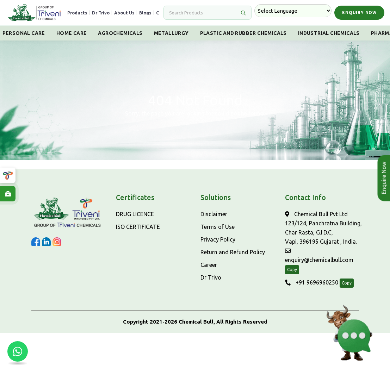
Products (77, 12)
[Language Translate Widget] (293, 10)
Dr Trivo (101, 12)
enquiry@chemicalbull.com (319, 255)
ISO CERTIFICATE (138, 227)
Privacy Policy (217, 239)
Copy (292, 269)
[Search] (203, 12)
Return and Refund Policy (232, 252)
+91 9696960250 (311, 282)
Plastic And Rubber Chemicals (243, 33)
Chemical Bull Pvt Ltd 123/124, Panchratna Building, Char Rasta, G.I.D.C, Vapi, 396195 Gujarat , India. (323, 228)
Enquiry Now (359, 12)
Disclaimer (213, 214)
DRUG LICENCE (135, 214)
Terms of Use (217, 227)
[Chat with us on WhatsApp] (17, 351)
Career (208, 265)
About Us (124, 12)
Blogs (145, 12)
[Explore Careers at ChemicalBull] (8, 193)
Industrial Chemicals (329, 33)
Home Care (71, 33)
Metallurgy (171, 33)
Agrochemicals (120, 33)
